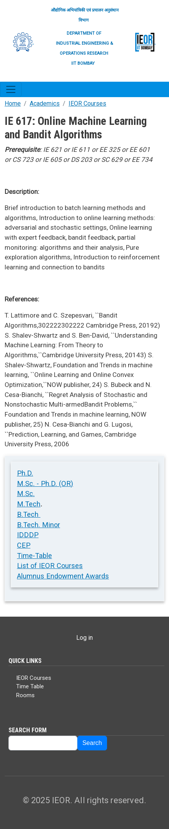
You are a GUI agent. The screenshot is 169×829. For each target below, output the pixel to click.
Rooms (25, 695)
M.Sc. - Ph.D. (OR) (45, 483)
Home (13, 103)
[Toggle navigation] (11, 89)
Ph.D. (25, 473)
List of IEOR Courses (50, 566)
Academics (45, 103)
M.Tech (28, 504)
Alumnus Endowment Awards (63, 576)
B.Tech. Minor (38, 525)
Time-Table (34, 556)
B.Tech (28, 514)
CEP (23, 545)
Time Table (30, 686)
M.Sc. (26, 493)
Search (92, 743)
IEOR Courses (87, 103)
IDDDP (27, 535)
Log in (84, 637)
